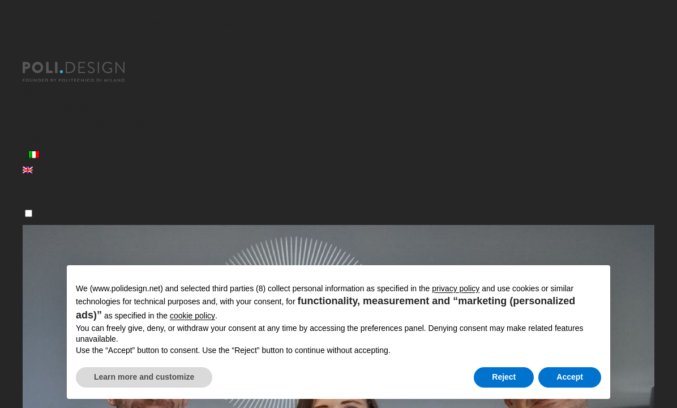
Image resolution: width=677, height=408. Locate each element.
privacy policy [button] (455, 288)
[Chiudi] (29, 55)
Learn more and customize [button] (144, 376)
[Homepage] (84, 72)
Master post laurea (66, 93)
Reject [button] (504, 376)
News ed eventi (57, 139)
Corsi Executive (57, 108)
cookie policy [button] (192, 315)
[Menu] (28, 213)
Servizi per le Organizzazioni (86, 123)
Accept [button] (569, 376)
